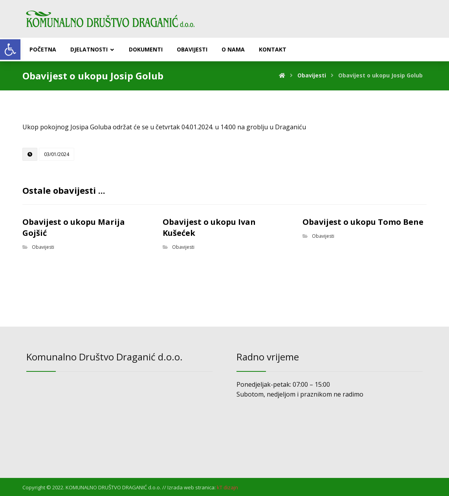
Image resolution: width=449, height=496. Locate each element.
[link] (10, 49)
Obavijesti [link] (43, 247)
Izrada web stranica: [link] (191, 487)
